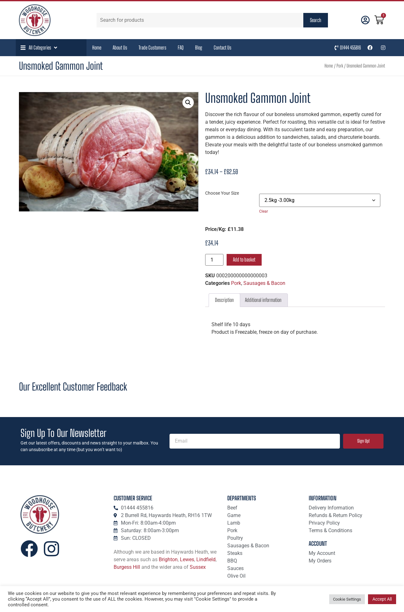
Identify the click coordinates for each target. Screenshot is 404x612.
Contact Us (222, 47)
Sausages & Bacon (264, 283)
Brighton (168, 559)
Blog (198, 47)
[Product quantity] (214, 260)
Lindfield (206, 559)
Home (96, 47)
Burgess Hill (127, 567)
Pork (339, 65)
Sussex (198, 567)
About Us (120, 47)
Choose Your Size (222, 193)
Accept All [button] (382, 599)
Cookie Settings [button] (347, 599)
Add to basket (244, 259)
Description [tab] (224, 300)
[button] (39, 47)
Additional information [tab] (263, 300)
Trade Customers (152, 47)
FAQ (181, 47)
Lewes (187, 559)
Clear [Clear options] (263, 211)
